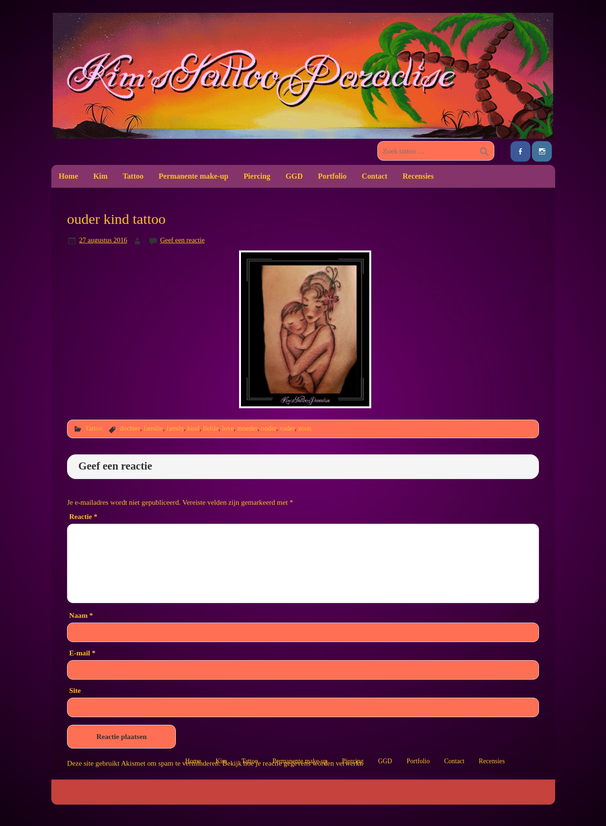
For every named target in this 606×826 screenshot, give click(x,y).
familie (153, 428)
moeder (247, 428)
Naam (81, 615)
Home (68, 176)
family (175, 428)
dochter (130, 428)
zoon (304, 428)
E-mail (82, 652)
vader (287, 428)
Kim (100, 176)
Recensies (418, 176)
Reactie (83, 516)
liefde (211, 428)
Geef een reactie (182, 240)
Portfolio (332, 176)
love (228, 428)
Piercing (256, 176)
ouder (268, 428)
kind (193, 428)
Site (74, 690)
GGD (294, 176)
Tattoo (133, 176)
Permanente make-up (194, 176)
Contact (374, 176)
